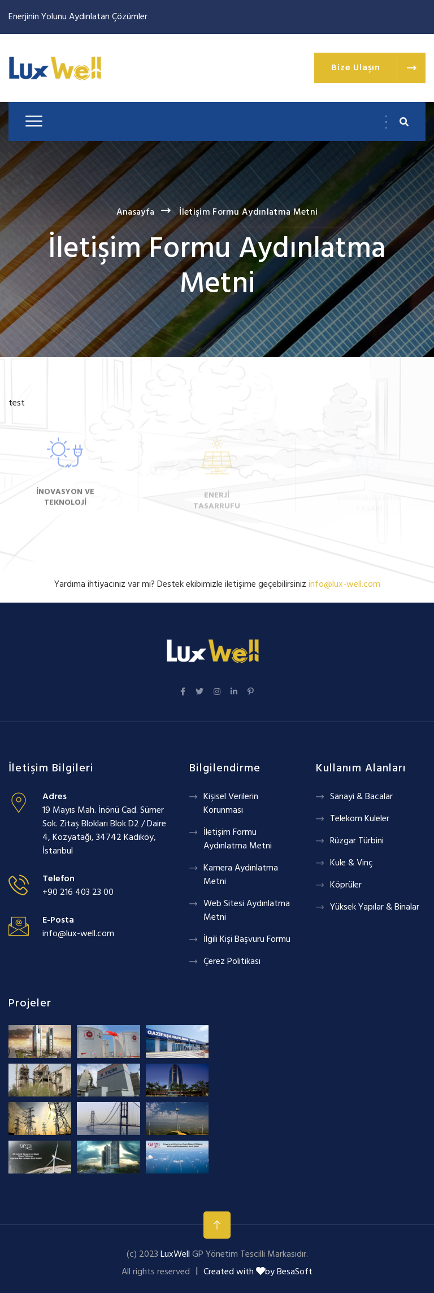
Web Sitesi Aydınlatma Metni (246, 910)
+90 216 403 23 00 (78, 892)
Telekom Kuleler (359, 819)
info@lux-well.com (78, 934)
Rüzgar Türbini (357, 841)
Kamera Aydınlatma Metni (240, 875)
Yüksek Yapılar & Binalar (374, 907)
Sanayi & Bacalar (361, 797)
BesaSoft (295, 1272)
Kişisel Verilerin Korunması (230, 803)
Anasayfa (135, 212)
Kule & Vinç (351, 863)
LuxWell (175, 1254)
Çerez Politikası (232, 961)
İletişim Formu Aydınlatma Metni (248, 212)
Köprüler (346, 885)
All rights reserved (155, 1272)
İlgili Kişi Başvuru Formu (246, 939)
